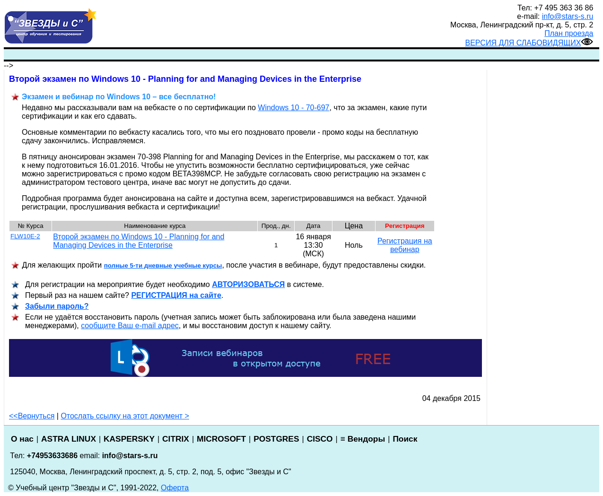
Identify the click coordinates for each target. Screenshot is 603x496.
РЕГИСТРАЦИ (176, 295)
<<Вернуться (31, 416)
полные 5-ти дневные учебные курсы (163, 265)
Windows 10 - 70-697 (293, 108)
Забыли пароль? (56, 306)
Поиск (405, 439)
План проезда (568, 33)
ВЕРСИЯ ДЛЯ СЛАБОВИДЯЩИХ (529, 43)
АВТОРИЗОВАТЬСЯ (248, 284)
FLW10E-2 (25, 236)
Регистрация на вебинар (404, 245)
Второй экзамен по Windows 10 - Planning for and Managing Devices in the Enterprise (138, 241)
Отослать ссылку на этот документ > (125, 416)
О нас (22, 439)
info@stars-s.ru (568, 16)
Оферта (175, 488)
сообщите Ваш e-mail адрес (130, 326)
